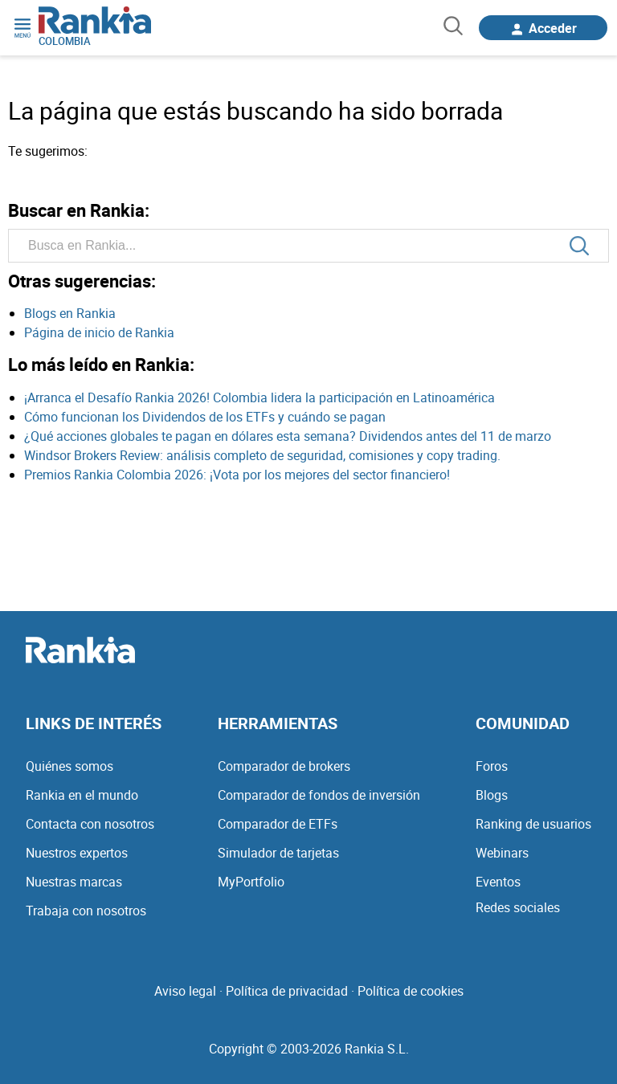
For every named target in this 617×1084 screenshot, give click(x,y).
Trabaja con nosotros (86, 910)
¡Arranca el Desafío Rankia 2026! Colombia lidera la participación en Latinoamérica (259, 397)
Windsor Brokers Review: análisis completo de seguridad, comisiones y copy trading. (262, 455)
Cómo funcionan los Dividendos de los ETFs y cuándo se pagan (205, 417)
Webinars (502, 853)
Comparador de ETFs (277, 824)
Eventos (498, 881)
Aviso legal (185, 991)
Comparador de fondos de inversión (319, 795)
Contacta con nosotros (90, 824)
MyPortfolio (251, 881)
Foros (492, 766)
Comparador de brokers (284, 766)
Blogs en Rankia (70, 313)
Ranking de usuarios (533, 824)
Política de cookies (411, 991)
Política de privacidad (287, 991)
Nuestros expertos (77, 853)
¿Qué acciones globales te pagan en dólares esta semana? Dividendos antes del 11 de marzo (287, 436)
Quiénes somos (69, 766)
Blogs (492, 795)
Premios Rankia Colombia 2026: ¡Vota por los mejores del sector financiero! (237, 474)
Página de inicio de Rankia (99, 332)
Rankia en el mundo (82, 795)
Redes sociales (518, 907)
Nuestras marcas (74, 881)
